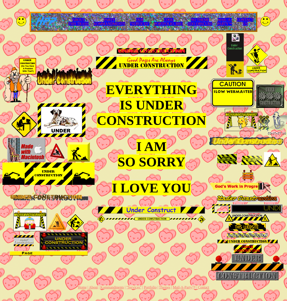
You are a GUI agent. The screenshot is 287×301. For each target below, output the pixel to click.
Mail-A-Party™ (184, 287)
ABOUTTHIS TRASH (78, 22)
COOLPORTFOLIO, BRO (168, 22)
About (93, 287)
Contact (203, 287)
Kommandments (112, 287)
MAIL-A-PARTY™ (224, 22)
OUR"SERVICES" (139, 22)
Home (82, 287)
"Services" (133, 287)
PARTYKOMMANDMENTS (109, 22)
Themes (164, 287)
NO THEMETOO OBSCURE (200, 22)
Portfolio (150, 287)
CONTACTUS (245, 22)
